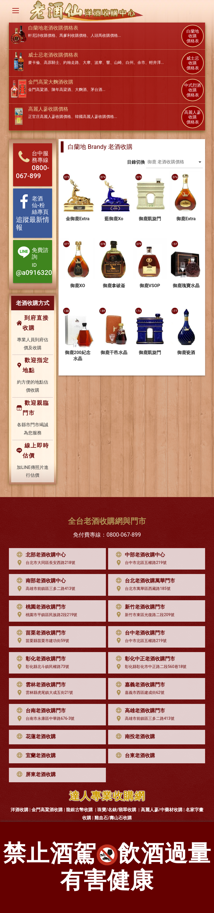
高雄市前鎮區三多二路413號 (44, 588)
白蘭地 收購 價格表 (192, 36)
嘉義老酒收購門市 (139, 684)
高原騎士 (51, 62)
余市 (141, 62)
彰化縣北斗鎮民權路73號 (41, 666)
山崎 (118, 62)
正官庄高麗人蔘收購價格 (49, 116)
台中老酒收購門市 (139, 632)
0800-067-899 (123, 534)
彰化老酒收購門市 (40, 658)
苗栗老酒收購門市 (40, 632)
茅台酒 (96, 89)
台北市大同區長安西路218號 (44, 563)
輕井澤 (155, 62)
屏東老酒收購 (35, 774)
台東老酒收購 (134, 755)
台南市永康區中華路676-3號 (44, 718)
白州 (129, 62)
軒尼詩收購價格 (41, 35)
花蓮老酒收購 (35, 736)
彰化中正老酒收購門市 (144, 658)
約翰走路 (71, 62)
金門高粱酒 (38, 89)
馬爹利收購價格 (73, 35)
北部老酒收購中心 (40, 554)
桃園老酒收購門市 (40, 607)
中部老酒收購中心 (139, 554)
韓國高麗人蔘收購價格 (94, 116)
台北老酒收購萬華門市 (144, 580)
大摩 (87, 62)
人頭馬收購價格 (104, 35)
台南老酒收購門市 (40, 710)
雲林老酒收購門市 (40, 684)
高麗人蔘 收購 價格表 (192, 117)
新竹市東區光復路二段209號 (143, 614)
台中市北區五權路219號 (140, 563)
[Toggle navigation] (15, 10)
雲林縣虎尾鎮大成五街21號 (43, 692)
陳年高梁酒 (61, 89)
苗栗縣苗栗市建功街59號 (41, 640)
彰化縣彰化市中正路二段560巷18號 (149, 666)
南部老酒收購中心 (40, 580)
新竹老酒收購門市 (139, 607)
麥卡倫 (34, 62)
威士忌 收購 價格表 (192, 63)
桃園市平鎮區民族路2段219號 (45, 614)
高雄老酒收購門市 (139, 710)
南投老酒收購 (134, 736)
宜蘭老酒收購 (35, 755)
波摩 (98, 62)
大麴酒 (81, 89)
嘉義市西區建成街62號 (138, 692)
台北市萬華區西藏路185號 (142, 588)
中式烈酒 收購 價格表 (192, 90)
